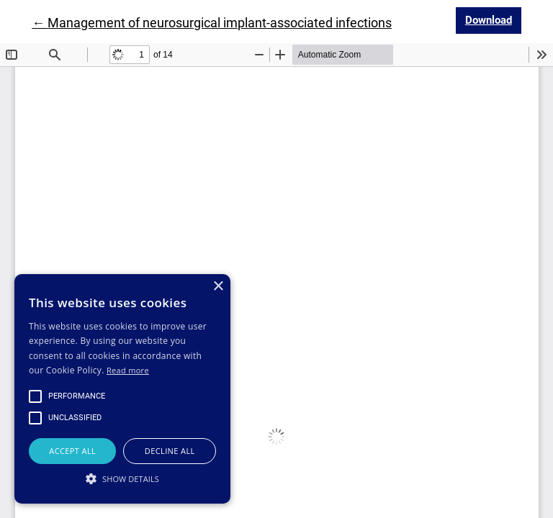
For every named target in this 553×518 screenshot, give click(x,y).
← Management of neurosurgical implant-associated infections (212, 22)
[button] (122, 478)
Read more (128, 370)
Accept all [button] (72, 450)
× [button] (217, 286)
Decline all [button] (170, 450)
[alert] (122, 389)
